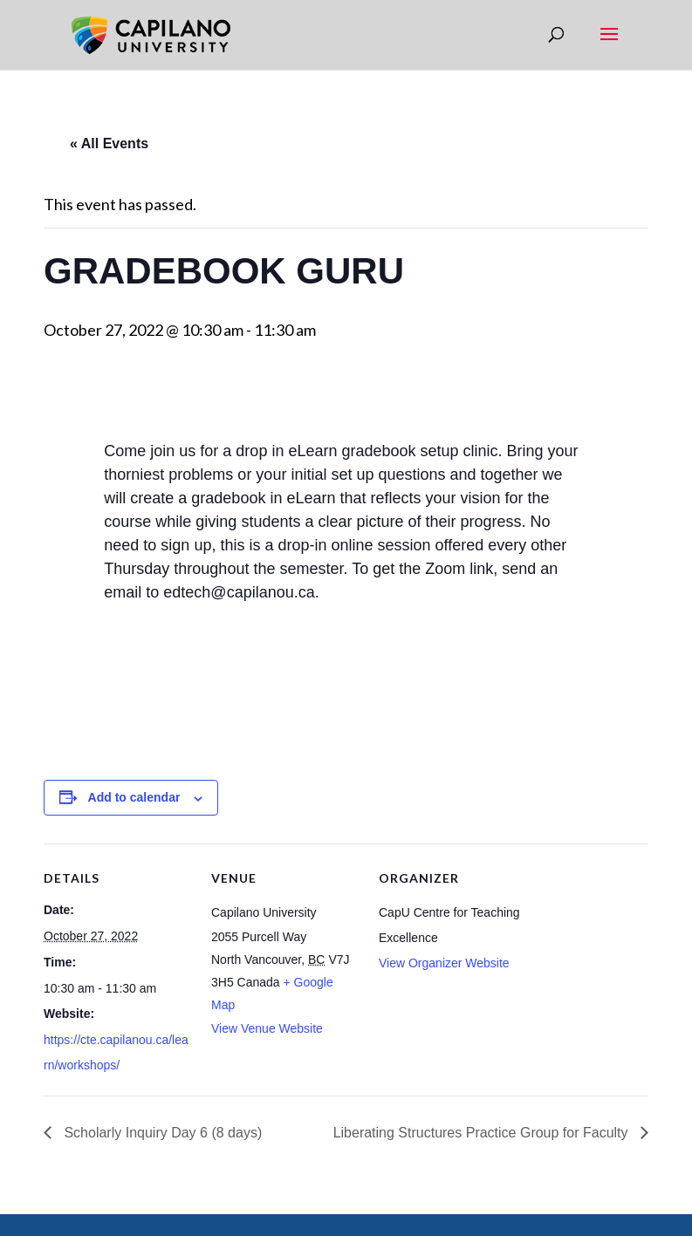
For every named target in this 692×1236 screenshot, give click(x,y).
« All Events (109, 143)
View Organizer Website (444, 963)
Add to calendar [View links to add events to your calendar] (134, 797)
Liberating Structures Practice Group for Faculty (482, 1132)
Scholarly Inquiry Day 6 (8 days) (161, 1132)
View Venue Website (267, 1028)
